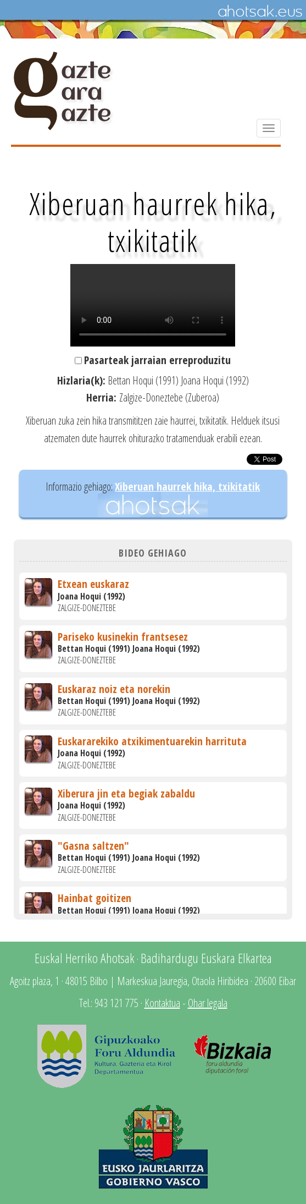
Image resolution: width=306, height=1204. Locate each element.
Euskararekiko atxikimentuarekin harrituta (152, 741)
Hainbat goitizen (94, 897)
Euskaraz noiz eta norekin (114, 688)
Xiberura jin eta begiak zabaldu (126, 793)
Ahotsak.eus (259, 11)
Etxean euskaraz (93, 583)
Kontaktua (162, 1003)
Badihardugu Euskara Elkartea (206, 958)
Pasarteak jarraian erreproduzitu (157, 360)
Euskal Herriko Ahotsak (85, 958)
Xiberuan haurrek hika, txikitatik (187, 486)
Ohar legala (207, 1003)
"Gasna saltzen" (93, 845)
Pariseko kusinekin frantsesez (123, 636)
